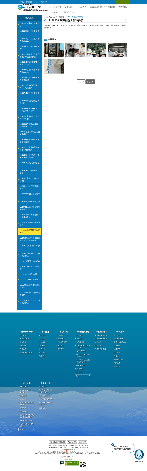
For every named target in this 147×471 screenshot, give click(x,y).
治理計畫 (42, 338)
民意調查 (117, 345)
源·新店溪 (23, 396)
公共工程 (82, 7)
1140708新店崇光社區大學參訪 (29, 102)
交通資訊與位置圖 (26, 352)
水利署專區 (80, 342)
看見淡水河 (24, 411)
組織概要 (23, 342)
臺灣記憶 (23, 408)
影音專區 (23, 399)
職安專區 (61, 349)
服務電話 (23, 349)
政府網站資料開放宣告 (57, 442)
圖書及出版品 (118, 359)
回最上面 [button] (90, 82)
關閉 (112, 444)
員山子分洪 (69, 12)
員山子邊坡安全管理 (45, 399)
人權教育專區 (80, 351)
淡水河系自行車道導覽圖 (27, 425)
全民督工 (61, 345)
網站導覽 (29, 2)
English (36, 2)
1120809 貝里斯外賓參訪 (30, 202)
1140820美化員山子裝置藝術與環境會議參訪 (29, 55)
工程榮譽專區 (62, 342)
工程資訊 (61, 335)
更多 (77, 376)
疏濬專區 (98, 342)
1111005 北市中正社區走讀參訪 (30, 286)
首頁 (47, 17)
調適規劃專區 (80, 365)
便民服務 (123, 7)
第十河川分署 (33, 7)
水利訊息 (69, 7)
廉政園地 (79, 369)
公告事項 (79, 335)
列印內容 (126, 20)
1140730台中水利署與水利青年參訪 (29, 71)
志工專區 (42, 352)
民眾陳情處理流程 (120, 342)
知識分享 (117, 349)
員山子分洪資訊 (44, 395)
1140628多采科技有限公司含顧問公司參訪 (29, 110)
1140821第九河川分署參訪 (29, 48)
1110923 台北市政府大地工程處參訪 (30, 301)
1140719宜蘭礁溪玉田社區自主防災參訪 (29, 86)
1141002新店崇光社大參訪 (29, 24)
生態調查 (42, 345)
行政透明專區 (109, 7)
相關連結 (117, 363)
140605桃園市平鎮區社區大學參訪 (30, 133)
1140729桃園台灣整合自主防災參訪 (29, 79)
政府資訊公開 (96, 7)
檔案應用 (117, 366)
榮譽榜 (116, 356)
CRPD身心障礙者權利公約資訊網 (83, 361)
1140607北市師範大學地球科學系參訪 (29, 117)
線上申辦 (117, 352)
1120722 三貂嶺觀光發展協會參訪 (30, 208)
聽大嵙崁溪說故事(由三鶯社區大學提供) (27, 416)
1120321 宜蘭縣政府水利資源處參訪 (30, 254)
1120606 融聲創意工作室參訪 (30, 231)
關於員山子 (42, 387)
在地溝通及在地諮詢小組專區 (83, 346)
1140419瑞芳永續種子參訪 (29, 164)
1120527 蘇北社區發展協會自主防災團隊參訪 (30, 239)
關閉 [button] (119, 2)
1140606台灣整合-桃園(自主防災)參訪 (29, 125)
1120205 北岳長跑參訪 (29, 274)
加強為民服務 (118, 338)
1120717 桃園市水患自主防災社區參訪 (30, 216)
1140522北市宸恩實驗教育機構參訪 (29, 141)
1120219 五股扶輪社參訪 (30, 261)
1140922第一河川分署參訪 (29, 32)
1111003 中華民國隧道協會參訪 (30, 294)
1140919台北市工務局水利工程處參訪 (29, 40)
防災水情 (42, 349)
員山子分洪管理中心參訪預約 (45, 403)
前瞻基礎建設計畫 (101, 335)
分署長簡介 (24, 335)
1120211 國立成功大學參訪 (30, 268)
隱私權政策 (83, 442)
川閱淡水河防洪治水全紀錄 (27, 403)
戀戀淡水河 (24, 387)
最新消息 (42, 335)
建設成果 (61, 338)
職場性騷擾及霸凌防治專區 (83, 355)
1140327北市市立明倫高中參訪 (29, 179)
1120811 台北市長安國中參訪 (30, 187)
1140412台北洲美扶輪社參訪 (29, 172)
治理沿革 (23, 345)
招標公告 (79, 372)
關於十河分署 (55, 7)
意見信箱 (117, 335)
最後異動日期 (65, 457)
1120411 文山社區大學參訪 (30, 247)
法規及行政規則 (100, 349)
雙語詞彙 (44, 2)
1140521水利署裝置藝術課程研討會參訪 (29, 148)
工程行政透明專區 (101, 338)
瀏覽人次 (67, 459)
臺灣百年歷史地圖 (26, 420)
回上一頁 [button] (81, 82)
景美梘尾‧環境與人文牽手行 (27, 391)
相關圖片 (52, 39)
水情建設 (42, 342)
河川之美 (55, 12)
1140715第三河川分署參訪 (29, 94)
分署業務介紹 (24, 338)
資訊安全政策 (72, 442)
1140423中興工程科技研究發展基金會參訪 (29, 156)
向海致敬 (42, 356)
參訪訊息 (29, 18)
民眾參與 (98, 345)
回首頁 (21, 2)
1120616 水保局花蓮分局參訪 (30, 223)
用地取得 (79, 338)
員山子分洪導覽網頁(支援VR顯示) (45, 391)
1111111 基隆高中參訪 (29, 280)
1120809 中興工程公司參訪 (30, 195)
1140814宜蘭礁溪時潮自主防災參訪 (29, 63)
